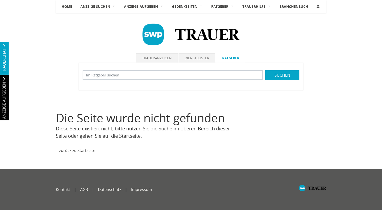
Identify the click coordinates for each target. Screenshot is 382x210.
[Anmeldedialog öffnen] (318, 6)
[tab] (157, 58)
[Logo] (191, 34)
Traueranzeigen (157, 58)
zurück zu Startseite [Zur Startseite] (77, 150)
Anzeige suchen (95, 6)
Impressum (141, 189)
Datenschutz (109, 189)
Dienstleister (197, 58)
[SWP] (312, 190)
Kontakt (63, 189)
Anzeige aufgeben (141, 6)
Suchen (282, 75)
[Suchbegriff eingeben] (173, 75)
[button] (115, 7)
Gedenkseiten (184, 6)
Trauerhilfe (254, 6)
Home (67, 6)
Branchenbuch (293, 6)
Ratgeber (219, 6)
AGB (84, 189)
